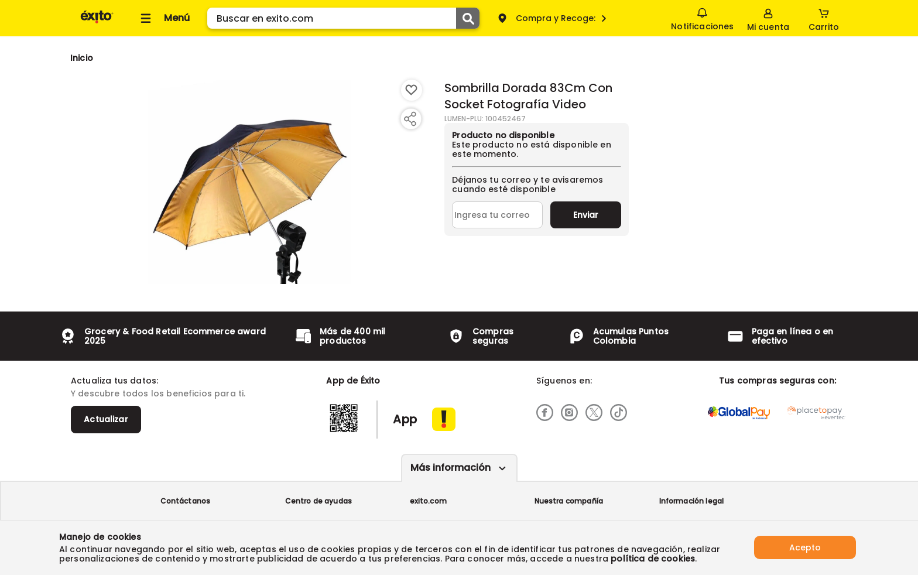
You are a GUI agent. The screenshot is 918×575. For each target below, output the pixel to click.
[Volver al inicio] (96, 22)
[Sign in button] (768, 18)
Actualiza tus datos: (114, 380)
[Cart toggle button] (824, 18)
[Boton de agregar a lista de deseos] (412, 90)
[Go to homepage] (81, 58)
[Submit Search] (467, 18)
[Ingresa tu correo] (497, 214)
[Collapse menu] (163, 18)
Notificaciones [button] (702, 17)
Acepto (805, 547)
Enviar (585, 215)
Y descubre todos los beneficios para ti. (158, 393)
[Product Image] (249, 182)
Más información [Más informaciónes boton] (450, 467)
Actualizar (106, 419)
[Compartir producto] (410, 118)
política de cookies (653, 558)
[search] (343, 18)
